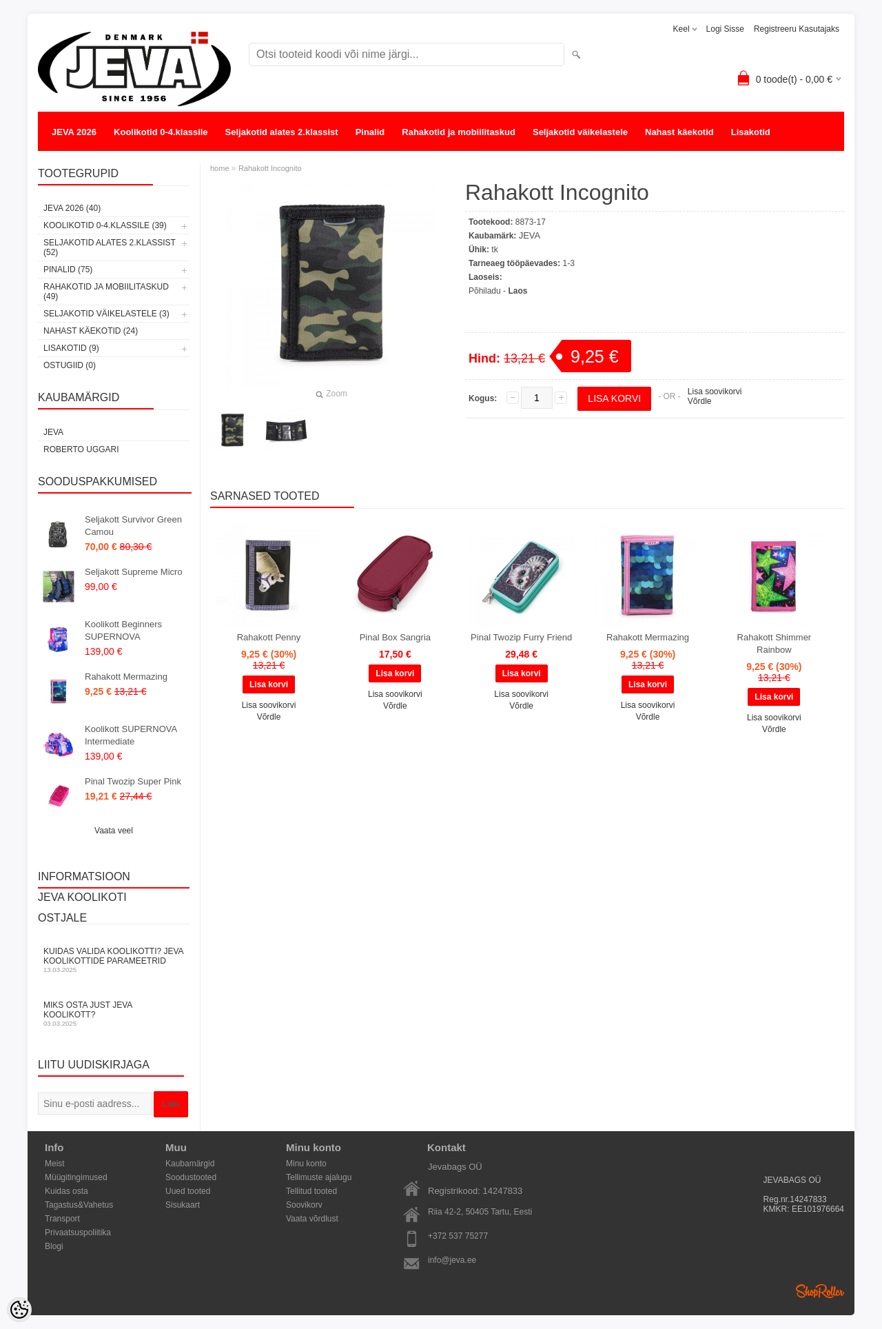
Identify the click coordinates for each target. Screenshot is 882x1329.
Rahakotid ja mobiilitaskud (458, 132)
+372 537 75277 (458, 1236)
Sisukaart (182, 1205)
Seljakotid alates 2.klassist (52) (109, 247)
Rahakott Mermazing (126, 676)
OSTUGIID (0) (69, 365)
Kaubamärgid (189, 1163)
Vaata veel (113, 830)
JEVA (53, 432)
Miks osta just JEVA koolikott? (113, 1013)
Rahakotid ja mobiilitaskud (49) (106, 291)
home (219, 168)
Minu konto (306, 1163)
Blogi (54, 1246)
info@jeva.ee (452, 1260)
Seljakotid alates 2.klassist (281, 132)
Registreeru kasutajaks (796, 29)
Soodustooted (190, 1177)
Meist (55, 1163)
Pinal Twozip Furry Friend (521, 637)
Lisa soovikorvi (715, 391)
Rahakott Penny (269, 637)
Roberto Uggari (81, 449)
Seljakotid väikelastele (580, 132)
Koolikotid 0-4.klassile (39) (105, 225)
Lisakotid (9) (71, 348)
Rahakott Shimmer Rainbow (774, 643)
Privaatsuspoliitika (78, 1232)
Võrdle (700, 401)
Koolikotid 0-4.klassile (161, 132)
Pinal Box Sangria (395, 637)
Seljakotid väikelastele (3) (106, 313)
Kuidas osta (66, 1191)
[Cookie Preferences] (19, 1309)
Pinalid (370, 132)
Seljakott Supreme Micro (134, 572)
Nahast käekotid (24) (90, 331)
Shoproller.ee (820, 1291)
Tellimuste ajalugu (318, 1177)
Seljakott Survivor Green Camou (133, 525)
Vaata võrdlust (312, 1219)
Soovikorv (304, 1205)
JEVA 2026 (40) (72, 208)
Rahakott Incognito (270, 168)
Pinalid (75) (67, 269)
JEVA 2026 (74, 132)
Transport (62, 1219)
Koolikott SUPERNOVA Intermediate (130, 735)
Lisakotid (750, 132)
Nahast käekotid (679, 132)
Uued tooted (187, 1191)
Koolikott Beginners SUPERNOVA (123, 630)
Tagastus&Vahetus (79, 1205)
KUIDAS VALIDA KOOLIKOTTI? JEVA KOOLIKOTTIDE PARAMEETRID (113, 959)
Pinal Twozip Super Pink (133, 781)
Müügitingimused (76, 1177)
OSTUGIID (73, 159)
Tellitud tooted (311, 1191)
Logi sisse (725, 29)
